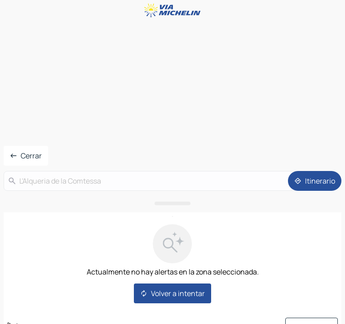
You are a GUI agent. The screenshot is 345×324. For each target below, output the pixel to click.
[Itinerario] (314, 181)
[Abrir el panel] (172, 203)
